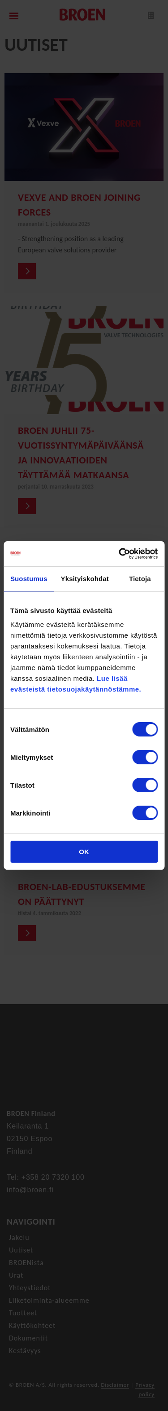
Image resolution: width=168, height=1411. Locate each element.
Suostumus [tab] (28, 578)
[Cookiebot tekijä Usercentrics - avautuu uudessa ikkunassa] (120, 554)
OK (84, 851)
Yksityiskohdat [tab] (85, 578)
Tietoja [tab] (140, 578)
